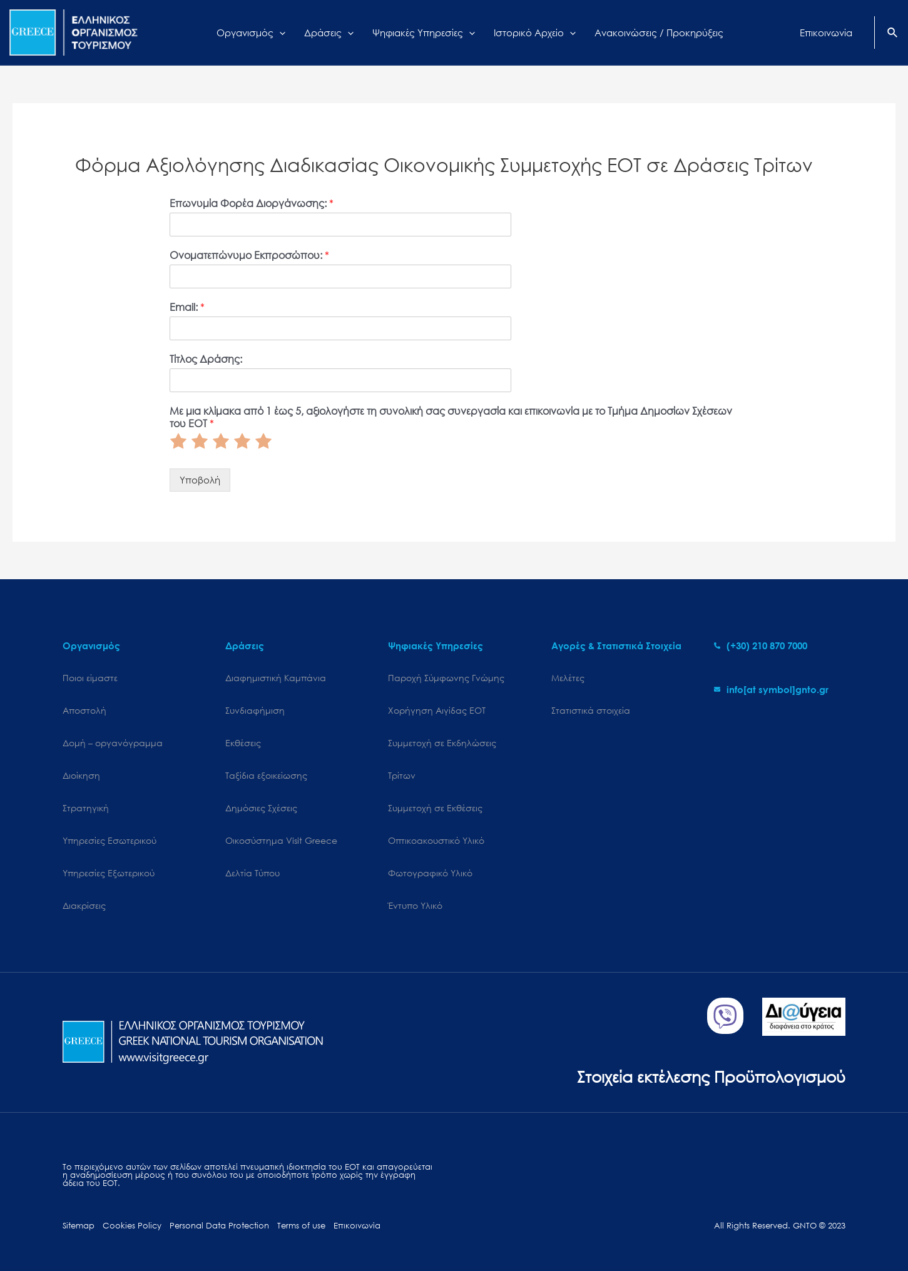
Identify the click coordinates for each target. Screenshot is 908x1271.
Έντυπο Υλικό (415, 905)
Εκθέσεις (243, 743)
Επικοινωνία (357, 1225)
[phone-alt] (760, 645)
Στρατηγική (86, 808)
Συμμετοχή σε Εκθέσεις (435, 808)
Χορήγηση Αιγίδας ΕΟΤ (437, 710)
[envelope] (771, 689)
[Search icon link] (893, 34)
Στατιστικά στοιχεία (590, 710)
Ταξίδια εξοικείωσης (266, 775)
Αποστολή (84, 710)
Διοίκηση (81, 775)
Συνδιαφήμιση (255, 710)
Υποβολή (200, 479)
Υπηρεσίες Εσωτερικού (109, 840)
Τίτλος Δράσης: (206, 359)
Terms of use (301, 1225)
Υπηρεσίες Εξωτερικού (109, 873)
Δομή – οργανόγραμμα (113, 743)
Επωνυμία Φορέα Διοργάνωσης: (252, 203)
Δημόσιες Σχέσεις (261, 808)
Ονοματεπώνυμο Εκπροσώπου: (249, 255)
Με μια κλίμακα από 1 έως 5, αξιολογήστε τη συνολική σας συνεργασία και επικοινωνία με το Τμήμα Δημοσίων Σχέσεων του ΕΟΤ (451, 417)
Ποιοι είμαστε (90, 678)
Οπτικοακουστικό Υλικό (436, 840)
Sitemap (78, 1225)
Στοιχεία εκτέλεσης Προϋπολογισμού (711, 1076)
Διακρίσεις (84, 905)
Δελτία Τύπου (252, 873)
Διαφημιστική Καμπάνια (275, 678)
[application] (279, 32)
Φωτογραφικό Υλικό (430, 873)
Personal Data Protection (219, 1225)
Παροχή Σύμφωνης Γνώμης (446, 678)
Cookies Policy (132, 1225)
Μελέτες (567, 678)
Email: (187, 307)
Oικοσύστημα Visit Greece (281, 840)
